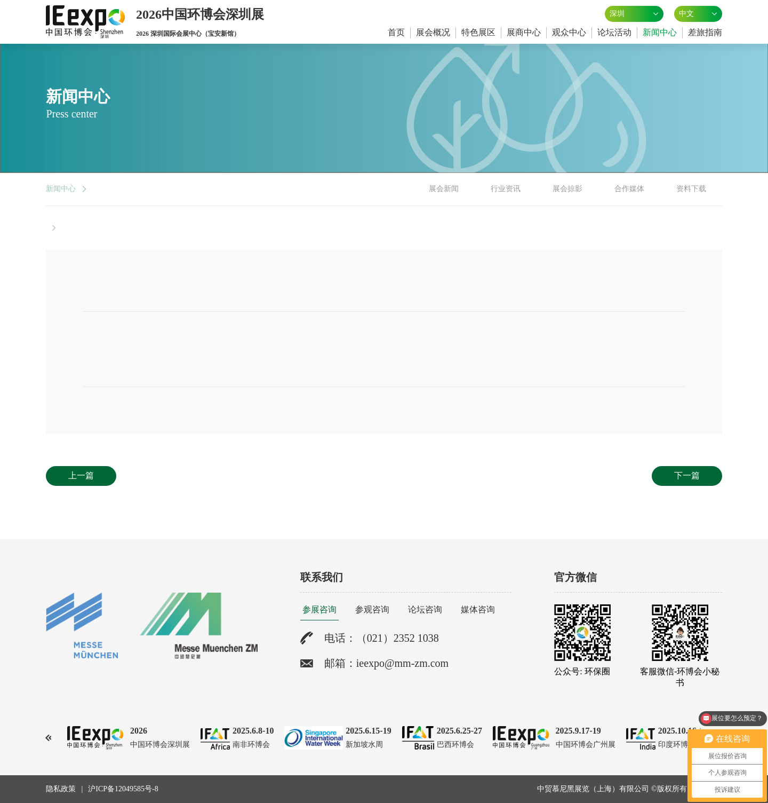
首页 (396, 32)
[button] (49, 738)
